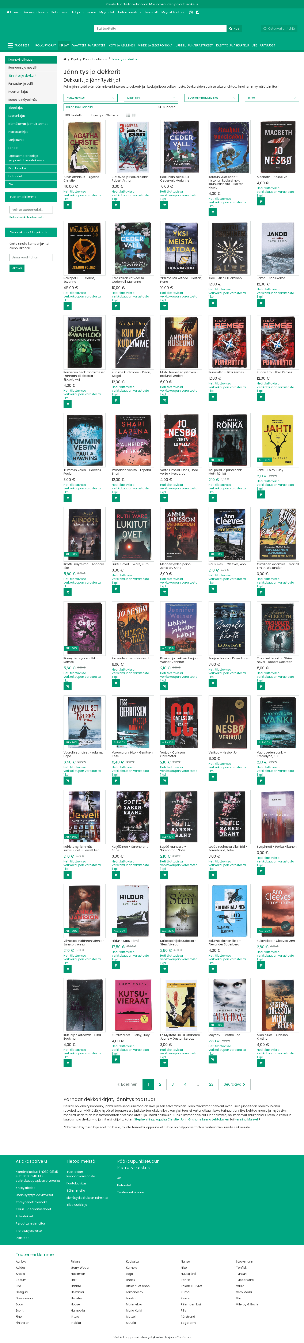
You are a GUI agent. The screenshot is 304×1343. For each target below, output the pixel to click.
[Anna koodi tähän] (31, 257)
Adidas (21, 1268)
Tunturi (241, 1274)
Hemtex (77, 1298)
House (75, 1304)
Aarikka (21, 1261)
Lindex (130, 1280)
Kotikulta (132, 1261)
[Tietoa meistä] (129, 12)
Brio (18, 1286)
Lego (129, 1274)
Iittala (75, 1316)
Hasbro (76, 1286)
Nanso (185, 1261)
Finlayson (22, 1323)
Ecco (19, 1304)
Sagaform (188, 1323)
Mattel (131, 1316)
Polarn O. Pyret (191, 1286)
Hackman (78, 1274)
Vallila (240, 1286)
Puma (185, 1292)
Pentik (185, 1280)
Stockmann (244, 1261)
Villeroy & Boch (247, 1304)
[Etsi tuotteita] (168, 28)
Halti (74, 1280)
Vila (238, 1298)
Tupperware (245, 1280)
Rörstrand (188, 1316)
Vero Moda (244, 1292)
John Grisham (190, 1119)
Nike (184, 1268)
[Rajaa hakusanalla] (121, 107)
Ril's (183, 1310)
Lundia (131, 1298)
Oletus (112, 115)
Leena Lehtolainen (215, 1119)
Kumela (131, 1268)
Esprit (20, 1310)
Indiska (76, 1323)
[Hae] (234, 28)
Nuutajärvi (188, 1274)
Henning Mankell (246, 1119)
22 (211, 1084)
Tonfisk (241, 1268)
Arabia (20, 1274)
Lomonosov (134, 1292)
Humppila (78, 1310)
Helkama (77, 1292)
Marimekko (134, 1304)
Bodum (21, 1280)
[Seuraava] (234, 1084)
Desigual (22, 1292)
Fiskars (75, 1261)
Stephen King (144, 1119)
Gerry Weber (80, 1268)
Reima (185, 1298)
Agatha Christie (167, 1119)
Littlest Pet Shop (138, 1286)
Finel (19, 1316)
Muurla (131, 1323)
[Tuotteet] (19, 45)
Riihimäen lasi (191, 1304)
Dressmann (24, 1298)
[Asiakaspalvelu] (36, 12)
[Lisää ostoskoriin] (68, 205)
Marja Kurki (134, 1310)
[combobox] (168, 28)
